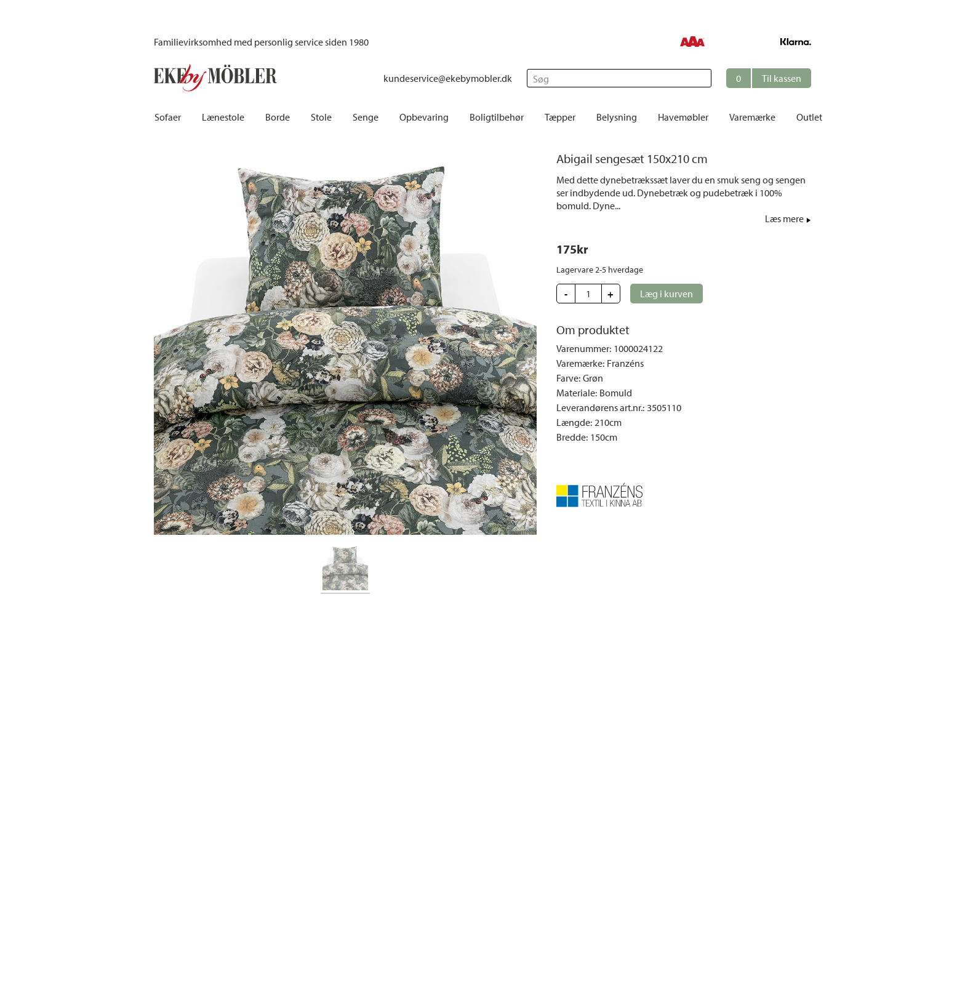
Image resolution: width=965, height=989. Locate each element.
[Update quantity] (588, 293)
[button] (768, 78)
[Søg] (619, 78)
